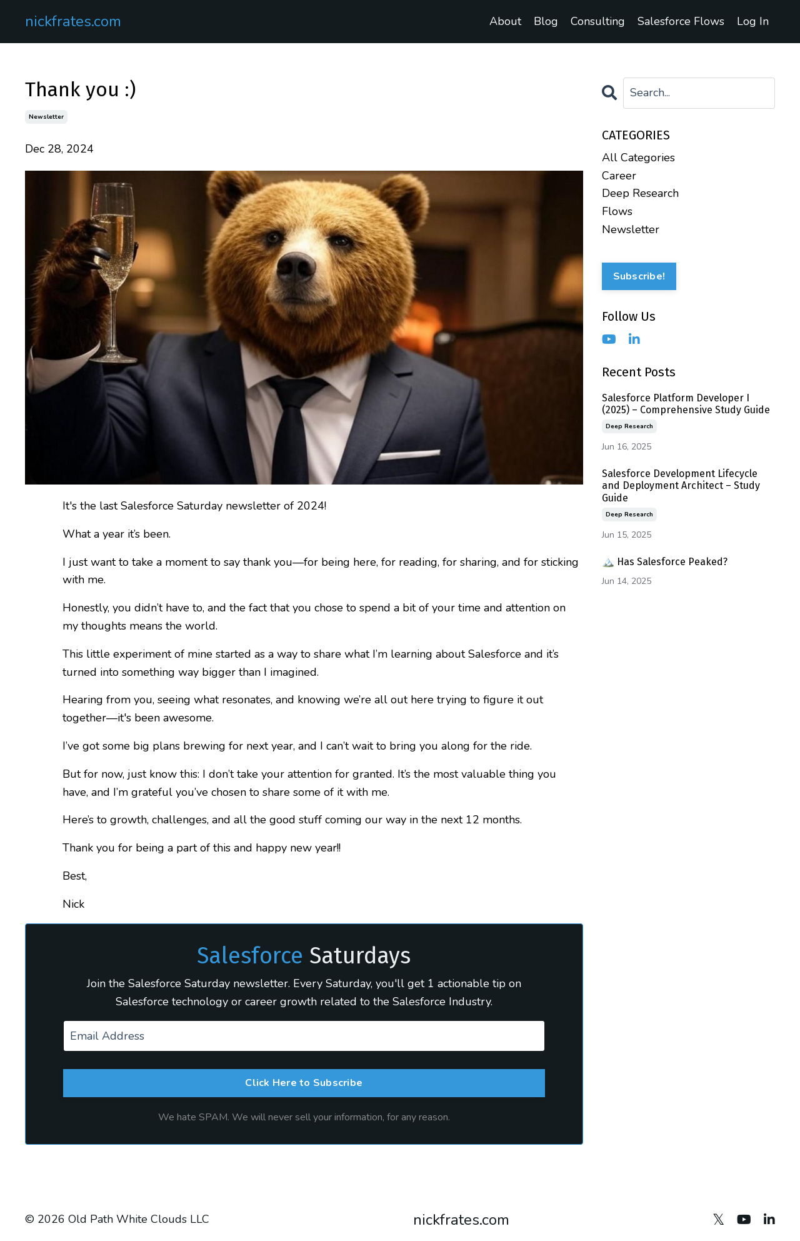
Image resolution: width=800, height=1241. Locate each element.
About (505, 21)
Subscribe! (639, 276)
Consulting (598, 21)
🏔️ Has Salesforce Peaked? (665, 562)
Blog (546, 21)
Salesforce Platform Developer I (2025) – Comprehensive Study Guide (686, 404)
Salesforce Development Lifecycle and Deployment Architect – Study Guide (681, 485)
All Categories (638, 157)
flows (617, 211)
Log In (753, 21)
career (619, 175)
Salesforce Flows (681, 21)
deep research (640, 193)
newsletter (46, 117)
